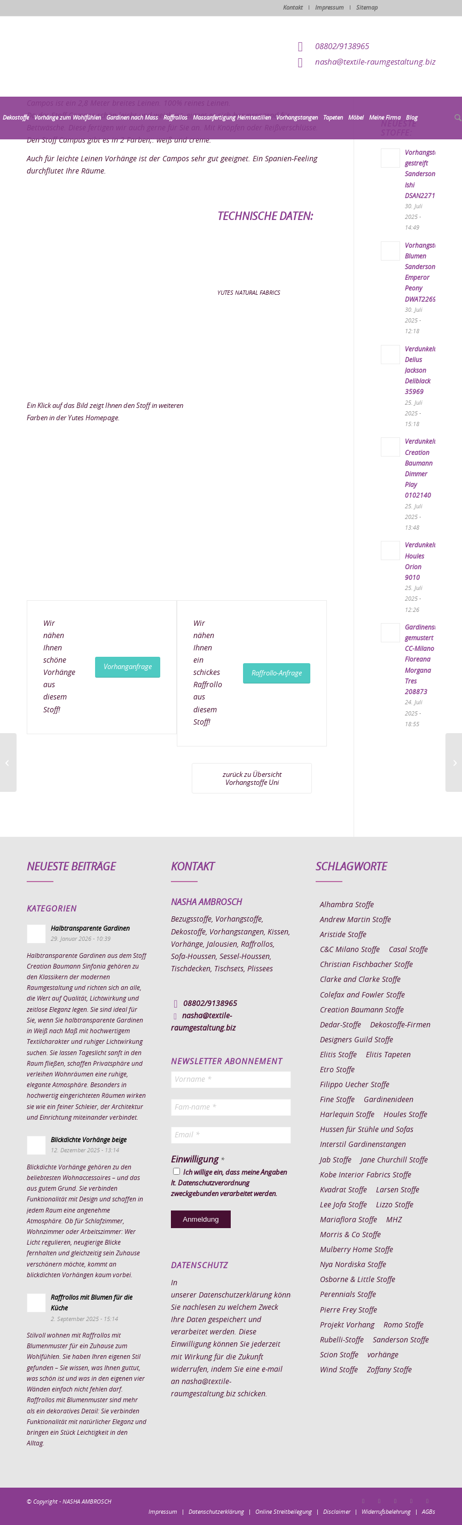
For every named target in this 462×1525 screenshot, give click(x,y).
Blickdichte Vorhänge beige (89, 1140)
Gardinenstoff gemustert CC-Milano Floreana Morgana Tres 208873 (424, 659)
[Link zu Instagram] (379, 1501)
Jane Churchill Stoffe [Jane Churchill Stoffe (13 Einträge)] (394, 1160)
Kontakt (293, 8)
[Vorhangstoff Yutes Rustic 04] (453, 762)
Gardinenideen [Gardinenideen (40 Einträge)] (388, 1100)
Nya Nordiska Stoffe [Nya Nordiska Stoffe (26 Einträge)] (353, 1265)
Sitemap (367, 8)
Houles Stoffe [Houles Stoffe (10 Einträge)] (405, 1115)
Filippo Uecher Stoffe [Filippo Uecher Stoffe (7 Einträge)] (354, 1085)
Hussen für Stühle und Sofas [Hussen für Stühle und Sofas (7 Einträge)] (366, 1130)
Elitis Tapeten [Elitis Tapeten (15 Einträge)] (388, 1055)
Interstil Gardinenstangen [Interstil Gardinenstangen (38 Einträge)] (363, 1145)
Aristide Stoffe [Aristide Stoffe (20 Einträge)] (343, 935)
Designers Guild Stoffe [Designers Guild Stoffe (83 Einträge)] (356, 1040)
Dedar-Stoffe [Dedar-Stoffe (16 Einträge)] (340, 1025)
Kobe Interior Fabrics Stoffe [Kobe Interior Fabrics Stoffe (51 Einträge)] (365, 1175)
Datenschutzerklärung (235, 1295)
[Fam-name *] (231, 1107)
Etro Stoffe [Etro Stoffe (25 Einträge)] (337, 1070)
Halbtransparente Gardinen (90, 928)
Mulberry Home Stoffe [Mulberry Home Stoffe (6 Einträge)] (356, 1250)
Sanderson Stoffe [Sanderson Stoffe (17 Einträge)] (401, 1340)
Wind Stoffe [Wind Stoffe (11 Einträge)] (339, 1370)
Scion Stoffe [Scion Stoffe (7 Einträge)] (339, 1355)
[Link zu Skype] (411, 1501)
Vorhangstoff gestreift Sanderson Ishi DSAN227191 (424, 174)
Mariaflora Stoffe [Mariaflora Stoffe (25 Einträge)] (348, 1220)
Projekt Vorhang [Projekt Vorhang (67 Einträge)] (347, 1325)
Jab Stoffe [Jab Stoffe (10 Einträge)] (335, 1160)
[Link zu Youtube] (427, 1501)
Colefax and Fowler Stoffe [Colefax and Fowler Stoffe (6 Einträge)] (362, 995)
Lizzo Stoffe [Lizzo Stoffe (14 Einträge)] (394, 1205)
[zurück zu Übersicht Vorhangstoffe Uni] (252, 778)
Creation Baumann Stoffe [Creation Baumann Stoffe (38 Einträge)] (362, 1010)
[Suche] (456, 118)
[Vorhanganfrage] (127, 667)
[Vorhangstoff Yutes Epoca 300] (8, 762)
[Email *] (231, 1135)
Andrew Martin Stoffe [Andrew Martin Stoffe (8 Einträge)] (355, 920)
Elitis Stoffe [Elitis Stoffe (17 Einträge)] (338, 1055)
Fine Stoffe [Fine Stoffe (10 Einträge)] (337, 1100)
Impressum (329, 8)
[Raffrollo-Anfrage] (276, 673)
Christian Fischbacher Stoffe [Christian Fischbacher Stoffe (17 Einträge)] (366, 965)
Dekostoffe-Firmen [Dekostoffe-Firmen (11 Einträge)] (400, 1025)
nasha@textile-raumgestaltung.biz (375, 62)
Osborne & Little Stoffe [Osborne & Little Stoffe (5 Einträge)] (357, 1280)
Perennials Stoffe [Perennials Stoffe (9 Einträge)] (348, 1295)
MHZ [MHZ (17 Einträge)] (394, 1220)
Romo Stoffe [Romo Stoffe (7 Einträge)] (403, 1325)
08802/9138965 (342, 47)
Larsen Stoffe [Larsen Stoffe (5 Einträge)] (397, 1190)
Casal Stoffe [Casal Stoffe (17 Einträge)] (408, 950)
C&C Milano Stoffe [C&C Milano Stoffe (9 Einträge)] (350, 950)
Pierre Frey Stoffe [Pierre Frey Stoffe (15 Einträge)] (348, 1310)
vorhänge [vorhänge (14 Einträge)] (382, 1355)
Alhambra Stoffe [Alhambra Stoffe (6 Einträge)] (347, 905)
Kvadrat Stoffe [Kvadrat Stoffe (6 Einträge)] (343, 1190)
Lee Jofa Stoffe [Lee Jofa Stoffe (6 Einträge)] (343, 1205)
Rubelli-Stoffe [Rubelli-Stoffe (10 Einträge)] (342, 1340)
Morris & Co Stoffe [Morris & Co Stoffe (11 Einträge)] (350, 1235)
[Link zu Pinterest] (395, 1501)
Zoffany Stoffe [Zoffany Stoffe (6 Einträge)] (389, 1370)
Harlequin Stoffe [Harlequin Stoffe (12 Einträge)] (347, 1115)
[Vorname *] (231, 1079)
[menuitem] (16, 118)
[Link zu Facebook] (363, 1501)
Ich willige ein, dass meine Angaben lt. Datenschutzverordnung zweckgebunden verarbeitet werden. (229, 1183)
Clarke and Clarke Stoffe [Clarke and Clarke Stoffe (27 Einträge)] (360, 980)
